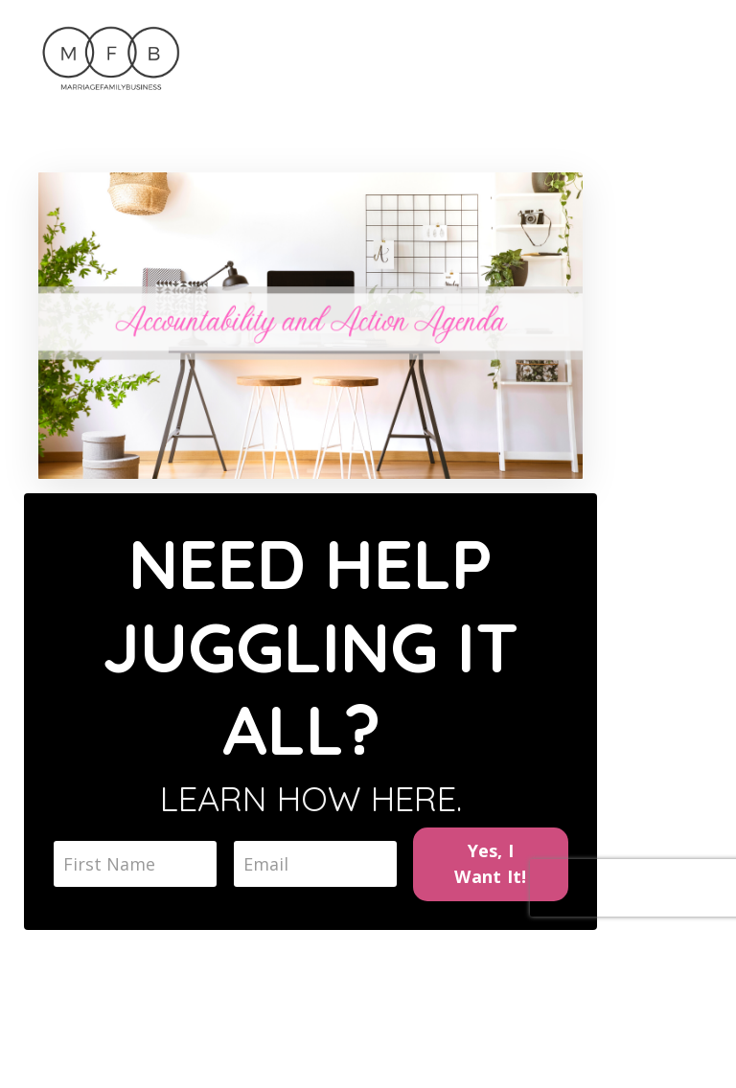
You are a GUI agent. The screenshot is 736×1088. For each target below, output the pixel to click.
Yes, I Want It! (490, 863)
